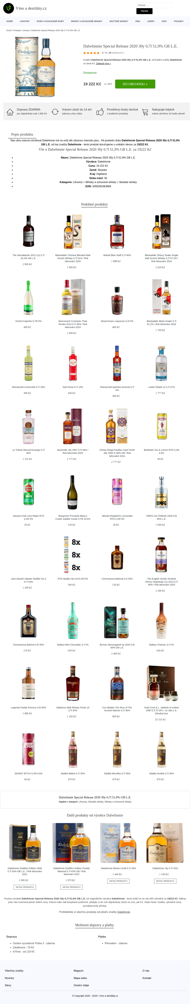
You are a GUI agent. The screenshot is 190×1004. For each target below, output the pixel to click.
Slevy (8, 985)
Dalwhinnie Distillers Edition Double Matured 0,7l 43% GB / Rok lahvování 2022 (71, 871)
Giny (164, 21)
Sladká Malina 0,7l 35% (73, 773)
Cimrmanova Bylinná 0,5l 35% (28, 644)
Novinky (9, 978)
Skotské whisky (118, 21)
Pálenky (179, 21)
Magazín (78, 970)
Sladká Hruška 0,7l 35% (161, 773)
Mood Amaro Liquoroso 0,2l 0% (117, 321)
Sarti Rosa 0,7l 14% (73, 387)
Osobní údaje (81, 985)
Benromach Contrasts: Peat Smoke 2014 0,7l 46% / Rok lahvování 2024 (72, 324)
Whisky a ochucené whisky (86, 21)
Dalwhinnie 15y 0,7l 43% (165, 868)
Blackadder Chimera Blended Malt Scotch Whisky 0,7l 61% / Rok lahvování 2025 (72, 258)
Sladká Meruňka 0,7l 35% (117, 773)
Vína (137, 21)
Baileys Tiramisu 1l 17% (161, 644)
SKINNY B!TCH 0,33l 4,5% (28, 773)
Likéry (151, 21)
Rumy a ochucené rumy (50, 21)
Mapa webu (80, 978)
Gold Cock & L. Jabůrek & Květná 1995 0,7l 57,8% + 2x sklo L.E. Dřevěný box (161, 710)
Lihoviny (25, 21)
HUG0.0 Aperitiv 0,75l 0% (28, 321)
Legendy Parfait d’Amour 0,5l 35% (28, 707)
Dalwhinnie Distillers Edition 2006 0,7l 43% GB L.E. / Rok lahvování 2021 (25, 871)
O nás (146, 970)
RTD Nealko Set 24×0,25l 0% (73, 578)
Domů (9, 21)
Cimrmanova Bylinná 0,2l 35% (117, 578)
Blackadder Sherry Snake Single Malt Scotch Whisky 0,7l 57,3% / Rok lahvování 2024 (161, 258)
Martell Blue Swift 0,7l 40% (117, 255)
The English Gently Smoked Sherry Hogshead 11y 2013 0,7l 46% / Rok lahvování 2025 (161, 581)
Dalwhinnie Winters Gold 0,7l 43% (118, 868)
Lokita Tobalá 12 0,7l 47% (161, 387)
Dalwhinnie (176, 60)
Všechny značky (14, 970)
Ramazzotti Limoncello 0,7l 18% (28, 387)
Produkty (17, 30)
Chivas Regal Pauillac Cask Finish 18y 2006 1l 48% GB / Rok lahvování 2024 (117, 453)
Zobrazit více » (103, 63)
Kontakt (147, 978)
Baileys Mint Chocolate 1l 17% (72, 644)
